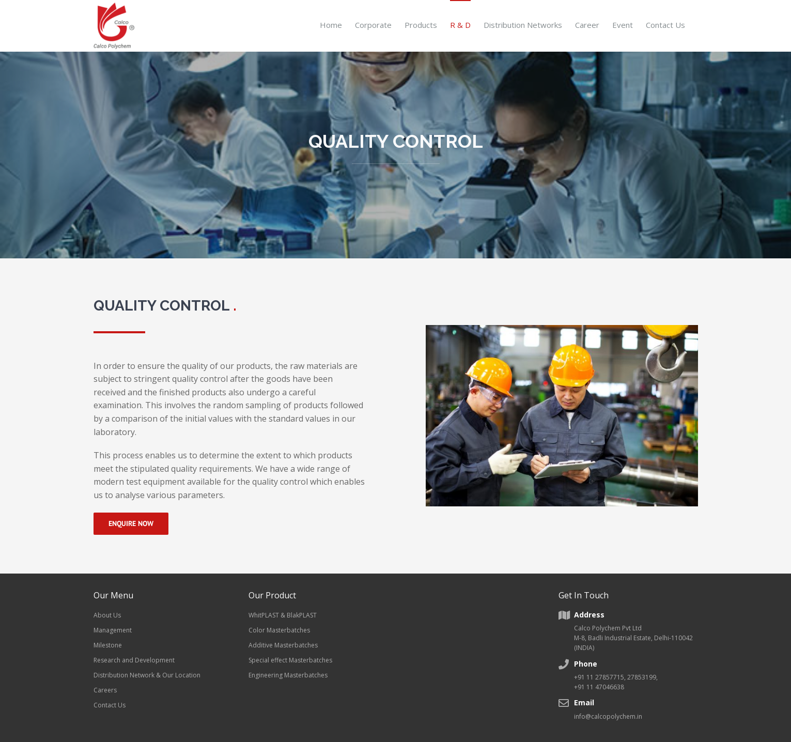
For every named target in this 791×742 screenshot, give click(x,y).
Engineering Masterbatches (288, 675)
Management (113, 630)
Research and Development (134, 660)
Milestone (108, 645)
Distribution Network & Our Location (147, 675)
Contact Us (110, 705)
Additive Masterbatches (283, 645)
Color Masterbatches (279, 630)
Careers (105, 690)
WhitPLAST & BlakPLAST (283, 615)
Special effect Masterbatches (290, 660)
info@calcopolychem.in (608, 716)
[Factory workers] (562, 329)
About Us (107, 615)
